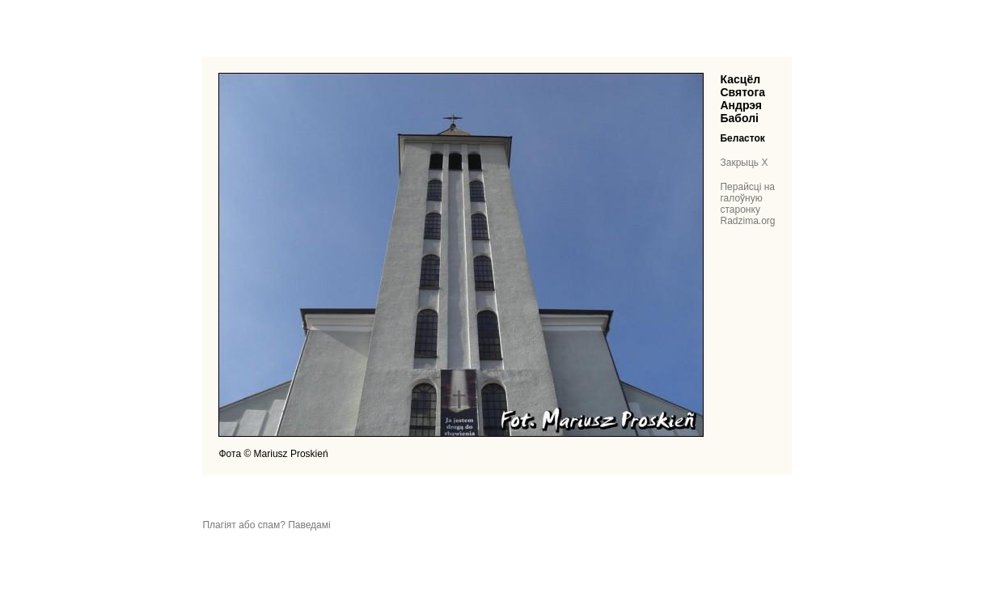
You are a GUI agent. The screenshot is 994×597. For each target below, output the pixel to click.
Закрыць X (744, 162)
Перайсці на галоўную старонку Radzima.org (747, 204)
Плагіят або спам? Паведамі (266, 525)
